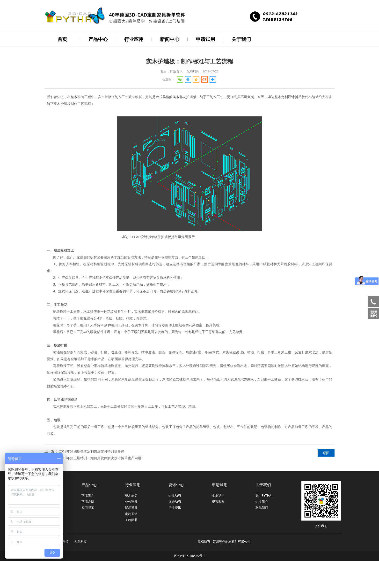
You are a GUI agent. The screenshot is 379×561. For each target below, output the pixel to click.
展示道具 (131, 507)
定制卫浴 (131, 513)
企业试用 (218, 495)
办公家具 (131, 501)
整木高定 (131, 495)
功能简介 (87, 495)
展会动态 (174, 501)
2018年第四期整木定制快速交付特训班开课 (91, 450)
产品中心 (98, 39)
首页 (62, 39)
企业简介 (261, 501)
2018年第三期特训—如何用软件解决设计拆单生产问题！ (102, 457)
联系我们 (261, 507)
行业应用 (134, 39)
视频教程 (218, 501)
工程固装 (131, 519)
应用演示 (87, 507)
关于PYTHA (263, 495)
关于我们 (241, 39)
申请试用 (205, 39)
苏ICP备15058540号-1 (189, 555)
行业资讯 (174, 507)
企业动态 (174, 495)
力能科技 (80, 541)
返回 (326, 452)
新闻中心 (169, 39)
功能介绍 (87, 501)
